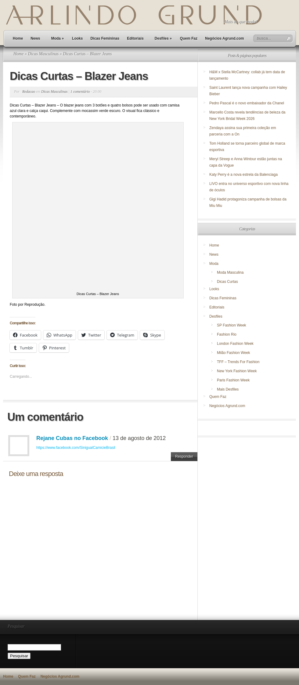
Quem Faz (188, 38)
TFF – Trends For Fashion (238, 362)
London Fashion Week (235, 343)
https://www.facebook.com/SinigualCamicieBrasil (75, 447)
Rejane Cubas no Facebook (72, 438)
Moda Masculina (230, 272)
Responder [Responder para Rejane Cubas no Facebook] (184, 456)
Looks (77, 38)
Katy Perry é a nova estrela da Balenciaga (243, 174)
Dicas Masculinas (43, 54)
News (35, 38)
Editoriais (135, 38)
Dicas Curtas (227, 281)
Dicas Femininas (104, 38)
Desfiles (163, 38)
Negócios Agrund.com (224, 38)
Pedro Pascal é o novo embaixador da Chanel (247, 103)
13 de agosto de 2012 (139, 438)
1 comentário (80, 91)
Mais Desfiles (228, 389)
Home (18, 38)
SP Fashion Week (231, 325)
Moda (57, 38)
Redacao (28, 91)
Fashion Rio (226, 334)
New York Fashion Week (237, 371)
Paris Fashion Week (233, 380)
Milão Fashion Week (233, 353)
